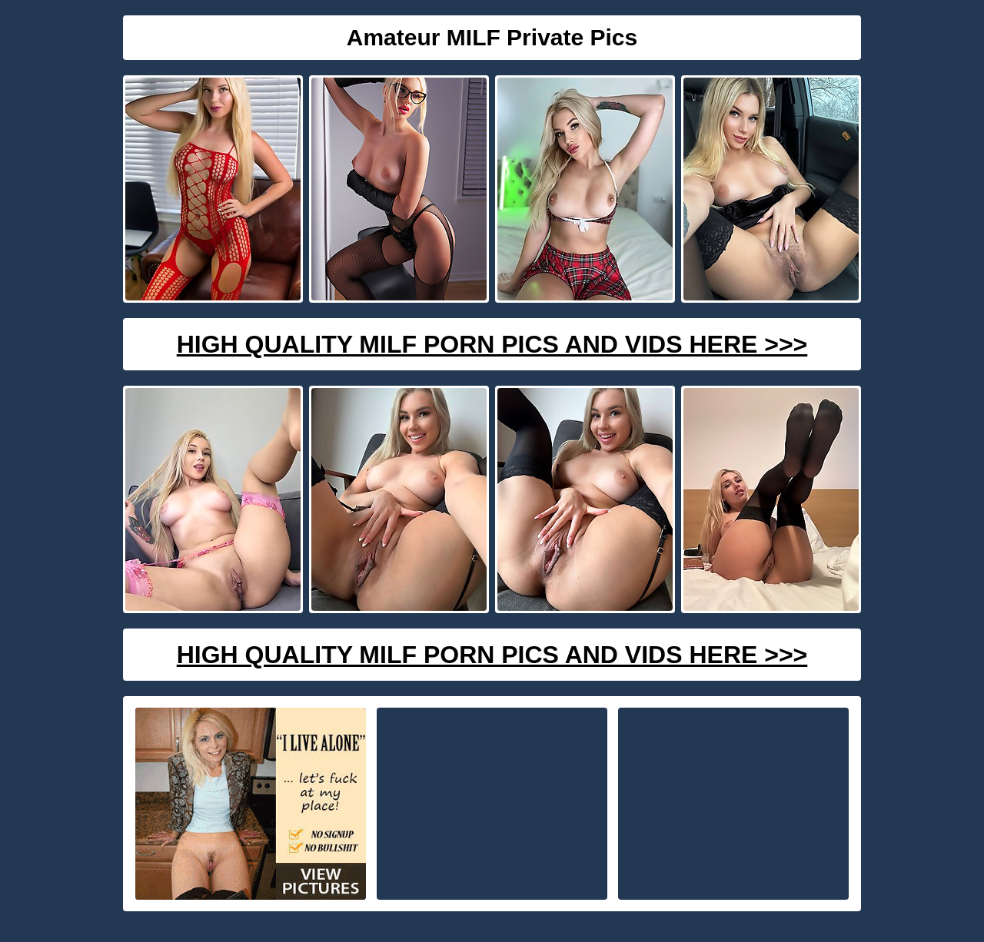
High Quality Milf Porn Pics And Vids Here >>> (492, 344)
